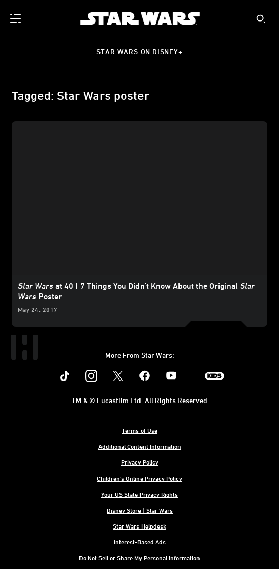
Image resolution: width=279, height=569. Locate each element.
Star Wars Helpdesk (139, 526)
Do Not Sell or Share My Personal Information (139, 557)
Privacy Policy (139, 462)
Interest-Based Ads (140, 541)
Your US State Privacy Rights (139, 494)
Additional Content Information (139, 446)
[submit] (261, 19)
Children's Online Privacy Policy (139, 478)
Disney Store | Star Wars (140, 510)
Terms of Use (139, 430)
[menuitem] (16, 18)
